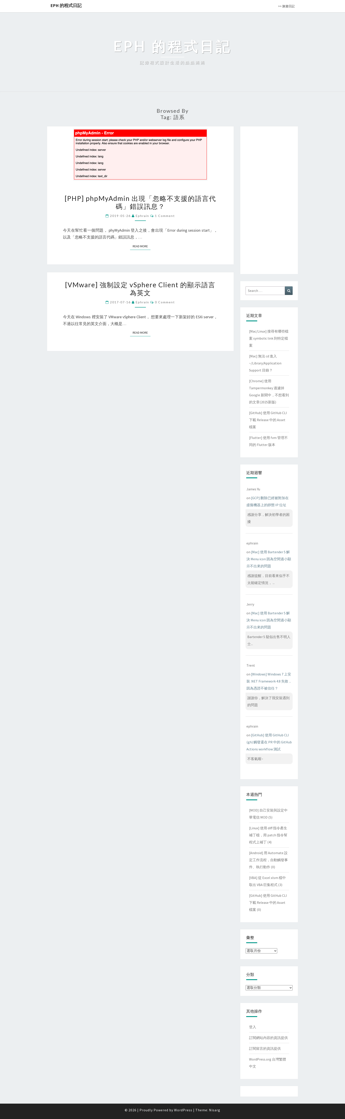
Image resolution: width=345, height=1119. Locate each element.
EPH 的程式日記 (66, 5)
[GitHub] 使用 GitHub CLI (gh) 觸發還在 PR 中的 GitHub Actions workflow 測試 (269, 742)
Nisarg (214, 1110)
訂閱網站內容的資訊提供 (268, 1037)
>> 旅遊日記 (286, 6)
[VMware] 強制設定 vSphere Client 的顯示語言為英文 (140, 289)
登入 (252, 1027)
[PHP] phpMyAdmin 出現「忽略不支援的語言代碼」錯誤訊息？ (140, 202)
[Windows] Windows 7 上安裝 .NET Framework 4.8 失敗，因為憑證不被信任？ (269, 681)
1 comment (165, 216)
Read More (141, 246)
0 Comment (165, 302)
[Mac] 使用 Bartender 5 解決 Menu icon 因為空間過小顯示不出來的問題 (268, 559)
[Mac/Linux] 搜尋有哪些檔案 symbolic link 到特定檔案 (268, 338)
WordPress (183, 1110)
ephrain (142, 216)
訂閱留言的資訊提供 (265, 1048)
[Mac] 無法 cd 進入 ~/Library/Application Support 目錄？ (265, 363)
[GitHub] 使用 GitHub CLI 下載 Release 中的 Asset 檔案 (268, 420)
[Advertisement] (269, 199)
